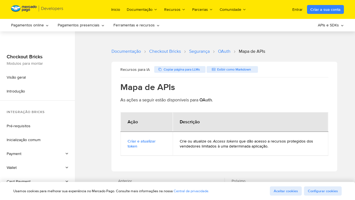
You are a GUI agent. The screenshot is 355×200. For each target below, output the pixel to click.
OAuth (224, 51)
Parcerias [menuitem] (202, 9)
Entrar (297, 9)
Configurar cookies (323, 191)
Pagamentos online (30, 25)
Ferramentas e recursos (136, 25)
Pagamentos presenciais (81, 25)
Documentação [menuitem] (142, 9)
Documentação (126, 51)
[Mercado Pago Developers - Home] (37, 9)
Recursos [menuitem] (175, 9)
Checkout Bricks (165, 51)
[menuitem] (30, 25)
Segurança (199, 51)
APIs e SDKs (331, 25)
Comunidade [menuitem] (233, 9)
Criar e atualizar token (142, 143)
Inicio (115, 9)
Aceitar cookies (286, 191)
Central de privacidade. (191, 191)
